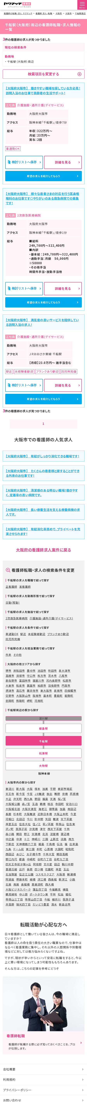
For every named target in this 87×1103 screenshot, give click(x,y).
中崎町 (31, 867)
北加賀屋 (11, 882)
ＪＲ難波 (40, 802)
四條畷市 (70, 699)
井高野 (10, 912)
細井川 (56, 907)
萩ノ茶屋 (48, 832)
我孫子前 (21, 837)
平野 (53, 797)
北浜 (45, 842)
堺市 (8, 679)
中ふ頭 (23, 902)
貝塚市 (20, 684)
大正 (8, 807)
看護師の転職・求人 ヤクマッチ (18, 13)
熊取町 (20, 709)
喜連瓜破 (11, 877)
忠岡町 (10, 709)
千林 (67, 837)
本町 (39, 857)
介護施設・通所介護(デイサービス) (51, 626)
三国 (45, 847)
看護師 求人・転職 (44, 13)
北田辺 (20, 827)
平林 (53, 902)
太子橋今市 (33, 862)
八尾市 (63, 684)
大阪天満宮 (29, 817)
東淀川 (10, 797)
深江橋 (42, 887)
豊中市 (31, 679)
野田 (37, 807)
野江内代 (11, 867)
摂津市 (10, 699)
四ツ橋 (39, 877)
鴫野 (57, 802)
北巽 (8, 892)
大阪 (30, 797)
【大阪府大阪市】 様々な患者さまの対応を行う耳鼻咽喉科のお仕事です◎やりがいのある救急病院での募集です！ (42, 201)
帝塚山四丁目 (33, 907)
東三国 (30, 857)
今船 (47, 907)
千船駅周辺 (80, 13)
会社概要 (9, 1077)
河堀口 (10, 827)
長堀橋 (25, 892)
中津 (19, 847)
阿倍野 (37, 872)
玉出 (66, 877)
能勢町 (69, 704)
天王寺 (10, 802)
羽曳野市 (54, 694)
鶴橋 (43, 812)
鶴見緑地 (11, 902)
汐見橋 (33, 837)
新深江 (63, 887)
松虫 (61, 902)
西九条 (28, 807)
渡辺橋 (65, 842)
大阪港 (60, 882)
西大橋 (49, 892)
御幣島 (53, 817)
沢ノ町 (10, 837)
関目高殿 (62, 862)
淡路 (64, 847)
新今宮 (20, 802)
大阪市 (68, 13)
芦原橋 (74, 802)
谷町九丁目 (61, 867)
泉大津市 (64, 679)
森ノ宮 (26, 812)
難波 (56, 827)
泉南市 (58, 699)
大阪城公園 (13, 812)
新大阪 (20, 797)
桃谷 (50, 812)
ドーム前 (18, 857)
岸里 (58, 877)
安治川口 (72, 812)
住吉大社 (25, 832)
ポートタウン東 (39, 902)
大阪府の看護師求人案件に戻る (43, 557)
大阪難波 (30, 822)
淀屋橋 (54, 842)
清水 (54, 912)
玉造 (35, 812)
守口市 (31, 684)
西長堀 (52, 887)
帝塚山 (60, 832)
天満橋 (36, 842)
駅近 (23, 642)
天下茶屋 (66, 827)
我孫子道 (68, 907)
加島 (63, 817)
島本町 (47, 704)
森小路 (10, 842)
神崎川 (36, 847)
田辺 (57, 872)
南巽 (16, 892)
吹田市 (52, 679)
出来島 (73, 852)
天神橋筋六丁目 (26, 852)
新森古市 (65, 912)
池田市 (42, 679)
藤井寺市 (32, 699)
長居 (8, 822)
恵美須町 (37, 892)
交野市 (10, 704)
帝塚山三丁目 (14, 907)
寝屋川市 (38, 689)
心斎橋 (48, 857)
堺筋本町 (22, 887)
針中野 (39, 827)
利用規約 (9, 1088)
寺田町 (59, 812)
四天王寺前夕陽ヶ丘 (18, 872)
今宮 (30, 802)
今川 (30, 827)
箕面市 (31, 694)
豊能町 (58, 704)
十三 (27, 847)
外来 (8, 663)
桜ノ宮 (62, 807)
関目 (19, 842)
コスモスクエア (45, 882)
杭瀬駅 (43, 761)
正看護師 (11, 595)
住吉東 (70, 832)
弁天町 (17, 807)
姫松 (68, 902)
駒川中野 (67, 872)
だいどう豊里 (41, 912)
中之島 (10, 847)
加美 (45, 797)
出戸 (22, 877)
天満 (53, 807)
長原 (30, 877)
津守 (43, 837)
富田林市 (25, 689)
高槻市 (10, 684)
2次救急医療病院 (17, 626)
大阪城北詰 (13, 817)
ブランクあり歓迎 (58, 642)
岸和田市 (19, 679)
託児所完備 (13, 647)
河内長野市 (53, 689)
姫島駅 (43, 736)
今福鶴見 (55, 897)
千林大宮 (49, 862)
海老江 (42, 817)
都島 (22, 867)
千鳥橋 (50, 852)
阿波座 (10, 887)
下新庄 (10, 852)
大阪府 (58, 13)
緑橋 (33, 887)
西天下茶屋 (55, 837)
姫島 (41, 852)
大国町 (59, 857)
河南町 (39, 709)
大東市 (10, 694)
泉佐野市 (11, 689)
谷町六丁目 (45, 867)
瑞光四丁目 (23, 912)
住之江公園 (26, 882)
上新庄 (54, 847)
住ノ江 (37, 832)
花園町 (49, 877)
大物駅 (43, 774)
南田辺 (71, 817)
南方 (71, 847)
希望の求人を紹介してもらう (43, 177)
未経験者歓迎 (36, 642)
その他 (17, 663)
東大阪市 (46, 699)
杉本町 (17, 822)
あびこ (20, 862)
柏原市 (42, 694)
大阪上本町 (61, 822)
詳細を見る (63, 162)
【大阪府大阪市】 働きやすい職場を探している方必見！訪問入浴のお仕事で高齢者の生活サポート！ (43, 90)
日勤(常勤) (13, 610)
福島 (45, 807)
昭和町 (70, 857)
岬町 (30, 709)
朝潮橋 (71, 882)
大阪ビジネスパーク (18, 897)
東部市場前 (65, 797)
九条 (8, 857)
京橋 (65, 802)
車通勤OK (12, 642)
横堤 (65, 897)
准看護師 (25, 595)
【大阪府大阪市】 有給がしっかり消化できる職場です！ (42, 464)
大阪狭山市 (23, 704)
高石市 (20, 699)
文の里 (48, 872)
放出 (49, 802)
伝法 (60, 852)
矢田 (48, 827)
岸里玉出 (11, 832)
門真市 (66, 694)
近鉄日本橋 (45, 822)
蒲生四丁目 (40, 897)
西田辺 (10, 862)
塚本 (37, 797)
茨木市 (52, 684)
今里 (73, 822)
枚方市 (42, 684)
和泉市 (20, 694)
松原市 (67, 689)
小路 (72, 887)
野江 (27, 842)
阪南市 (37, 704)
